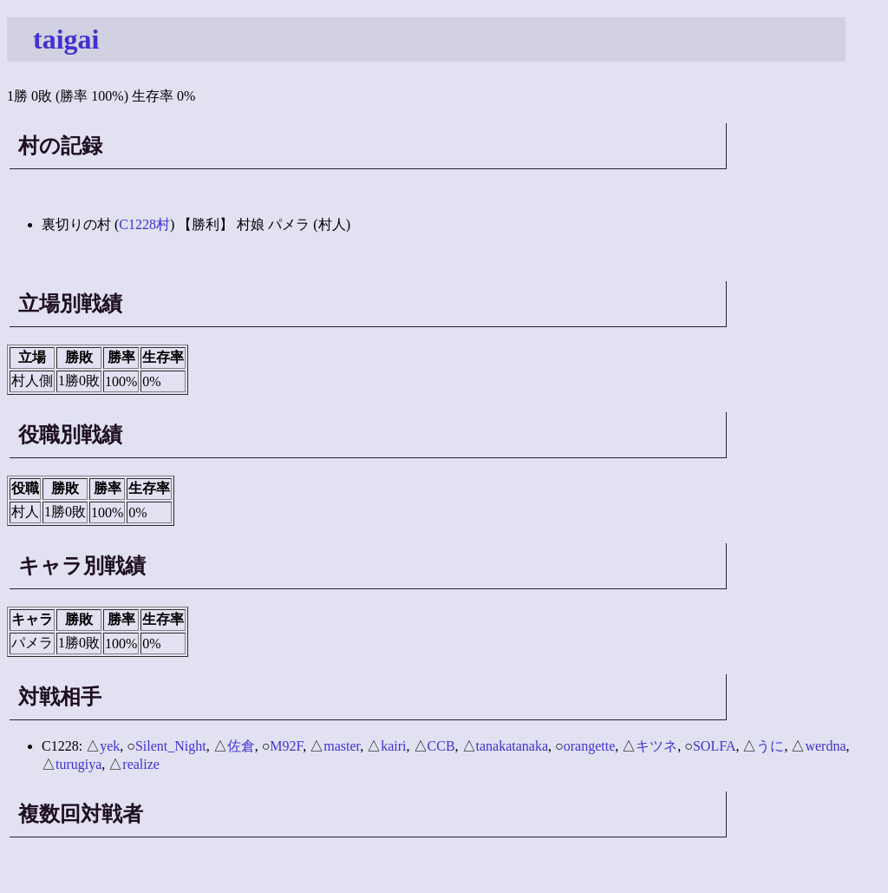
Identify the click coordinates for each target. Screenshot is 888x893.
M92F (286, 746)
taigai (66, 39)
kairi (393, 746)
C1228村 (144, 224)
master (341, 746)
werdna (825, 746)
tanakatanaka (512, 746)
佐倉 (241, 746)
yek (110, 746)
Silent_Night (170, 746)
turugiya (78, 764)
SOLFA (714, 746)
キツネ (656, 746)
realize (141, 764)
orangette (590, 746)
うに (770, 746)
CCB (441, 746)
